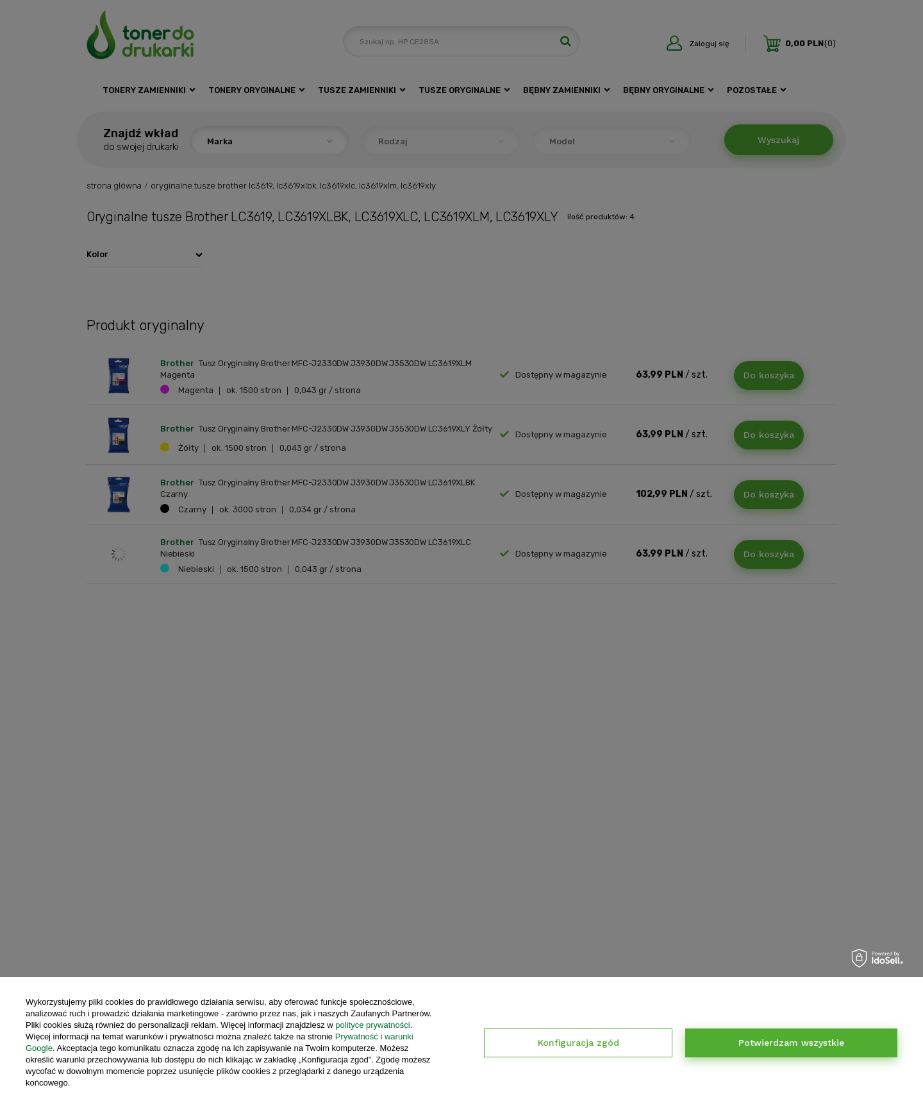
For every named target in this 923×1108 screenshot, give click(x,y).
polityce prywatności (372, 1025)
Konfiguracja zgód (578, 1042)
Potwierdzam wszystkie (791, 1042)
